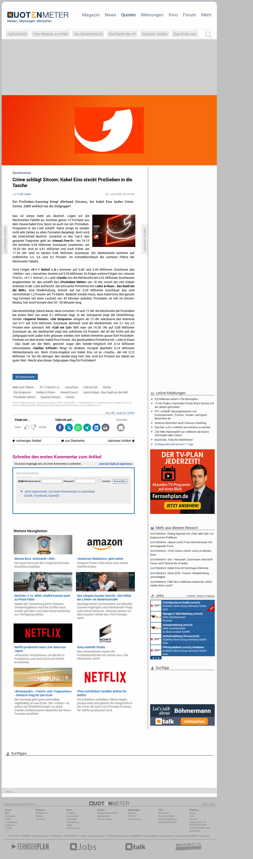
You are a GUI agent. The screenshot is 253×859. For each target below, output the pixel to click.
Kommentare (25, 377)
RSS (7, 813)
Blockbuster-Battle (167, 822)
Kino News (14, 835)
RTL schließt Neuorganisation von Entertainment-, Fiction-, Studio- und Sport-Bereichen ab (181, 414)
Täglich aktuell (104, 819)
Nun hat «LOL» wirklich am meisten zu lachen (182, 427)
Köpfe (69, 825)
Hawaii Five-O (69, 392)
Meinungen (152, 15)
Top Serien (204, 835)
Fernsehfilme (135, 835)
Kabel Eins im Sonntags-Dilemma (179, 568)
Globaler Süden (154, 33)
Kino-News (164, 813)
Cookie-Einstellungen (199, 827)
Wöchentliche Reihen (107, 813)
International (72, 822)
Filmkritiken (56, 835)
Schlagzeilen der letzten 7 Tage (174, 444)
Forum (189, 15)
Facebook (10, 825)
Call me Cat (90, 387)
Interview (40, 819)
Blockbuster (122, 835)
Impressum (194, 830)
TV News (82, 835)
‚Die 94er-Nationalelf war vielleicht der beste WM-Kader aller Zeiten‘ (182, 433)
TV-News (70, 813)
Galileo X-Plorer (45, 392)
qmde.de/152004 (125, 412)
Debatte (131, 813)
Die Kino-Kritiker (166, 816)
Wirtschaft (71, 819)
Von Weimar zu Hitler (50, 33)
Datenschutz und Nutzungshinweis (198, 823)
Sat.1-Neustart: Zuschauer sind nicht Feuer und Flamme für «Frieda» (181, 561)
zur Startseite (73, 441)
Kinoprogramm (166, 835)
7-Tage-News (11, 822)
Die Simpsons (22, 392)
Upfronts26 (17, 33)
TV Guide (110, 835)
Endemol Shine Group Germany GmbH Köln (182, 605)
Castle (107, 387)
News (110, 15)
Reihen (39, 816)
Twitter (8, 828)
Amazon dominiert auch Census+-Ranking (180, 423)
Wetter (70, 397)
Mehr (206, 15)
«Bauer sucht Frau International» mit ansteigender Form (181, 543)
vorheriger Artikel (26, 441)
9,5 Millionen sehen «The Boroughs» (176, 399)
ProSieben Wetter (24, 397)
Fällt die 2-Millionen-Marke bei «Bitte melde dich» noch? (181, 583)
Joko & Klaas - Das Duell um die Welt (105, 392)
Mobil (8, 819)
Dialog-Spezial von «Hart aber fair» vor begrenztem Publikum (182, 535)
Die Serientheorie (88, 33)
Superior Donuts (50, 397)
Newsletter (10, 816)
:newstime (71, 387)
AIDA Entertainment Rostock (177, 616)
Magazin (91, 15)
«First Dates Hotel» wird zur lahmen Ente (180, 552)
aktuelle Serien (150, 835)
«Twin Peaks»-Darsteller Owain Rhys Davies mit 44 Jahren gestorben (184, 405)
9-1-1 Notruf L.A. (50, 387)
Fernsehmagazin (40, 835)
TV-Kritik (132, 816)
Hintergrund (41, 813)
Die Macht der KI (122, 33)
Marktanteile (103, 816)
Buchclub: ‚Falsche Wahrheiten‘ (174, 440)
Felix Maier (24, 194)
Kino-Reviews (134, 819)
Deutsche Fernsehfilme (186, 835)
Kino (173, 15)
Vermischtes (72, 816)
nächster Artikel (121, 441)
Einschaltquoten (96, 835)
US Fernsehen (70, 835)
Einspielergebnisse (168, 819)
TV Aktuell (26, 835)
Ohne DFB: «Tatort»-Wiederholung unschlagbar (179, 574)
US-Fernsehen (73, 828)
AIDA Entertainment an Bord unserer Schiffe (172, 628)
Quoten (128, 15)
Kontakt (193, 819)
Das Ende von (185, 33)
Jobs (191, 816)
